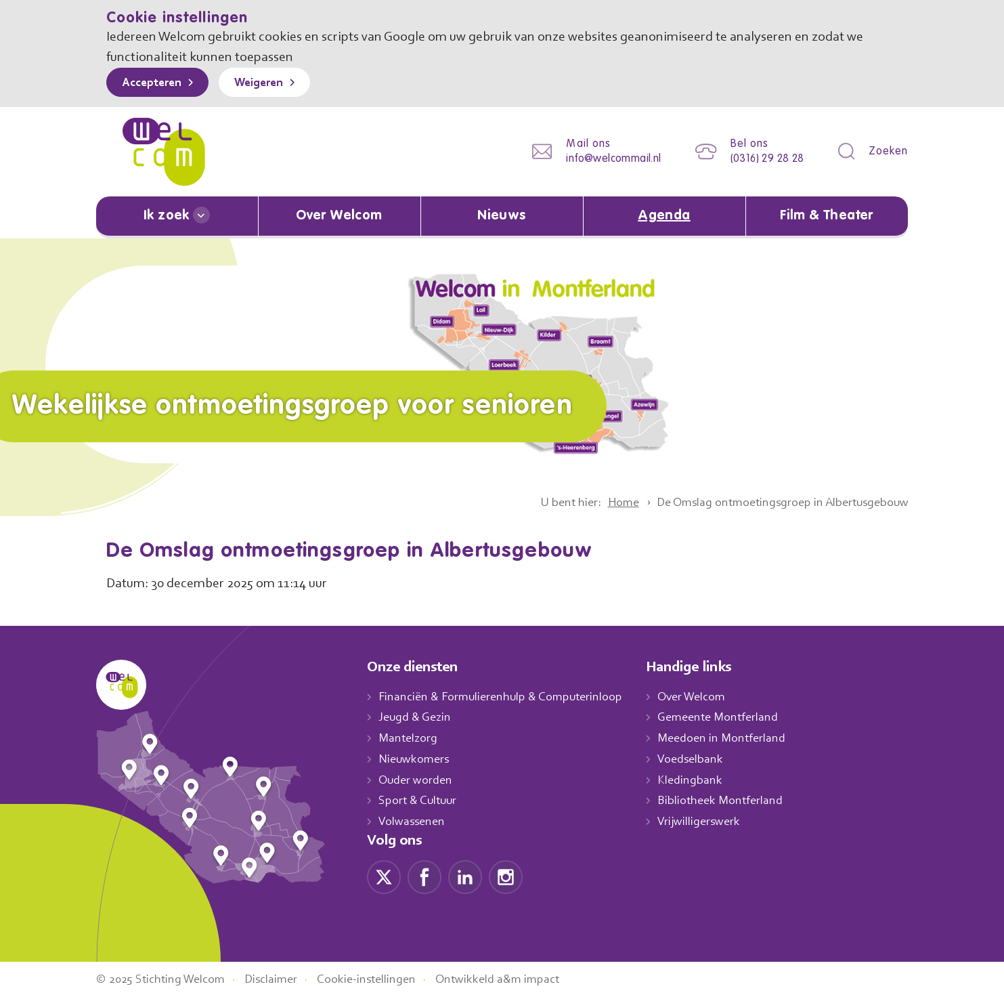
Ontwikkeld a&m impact (518, 978)
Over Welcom (339, 216)
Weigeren (268, 83)
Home (607, 502)
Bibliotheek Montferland (734, 800)
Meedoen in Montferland (736, 737)
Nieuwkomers (415, 758)
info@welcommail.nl (603, 159)
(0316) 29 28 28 (762, 159)
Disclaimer (281, 978)
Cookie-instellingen (382, 978)
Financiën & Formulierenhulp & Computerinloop (506, 696)
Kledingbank (703, 779)
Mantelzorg (408, 737)
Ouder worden (417, 779)
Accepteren (155, 83)
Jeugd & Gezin (418, 717)
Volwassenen (414, 821)
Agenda (664, 216)
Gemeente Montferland (732, 717)
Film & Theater (827, 216)
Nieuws (501, 216)
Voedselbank (705, 758)
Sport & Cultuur (420, 800)
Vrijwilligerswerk (713, 821)
